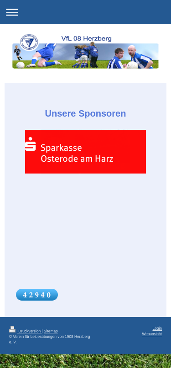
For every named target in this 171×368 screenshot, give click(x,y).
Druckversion (25, 331)
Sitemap (51, 331)
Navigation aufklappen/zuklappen (85, 12)
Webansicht (152, 334)
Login (157, 328)
